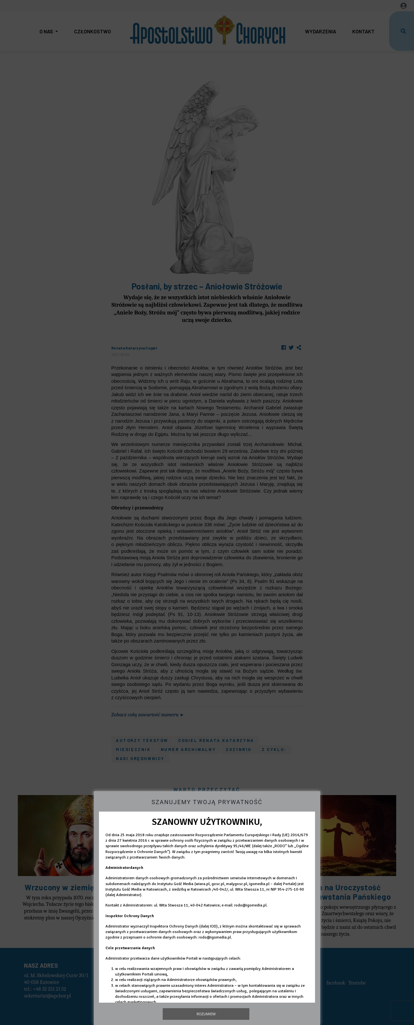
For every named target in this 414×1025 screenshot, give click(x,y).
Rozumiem (206, 1013)
